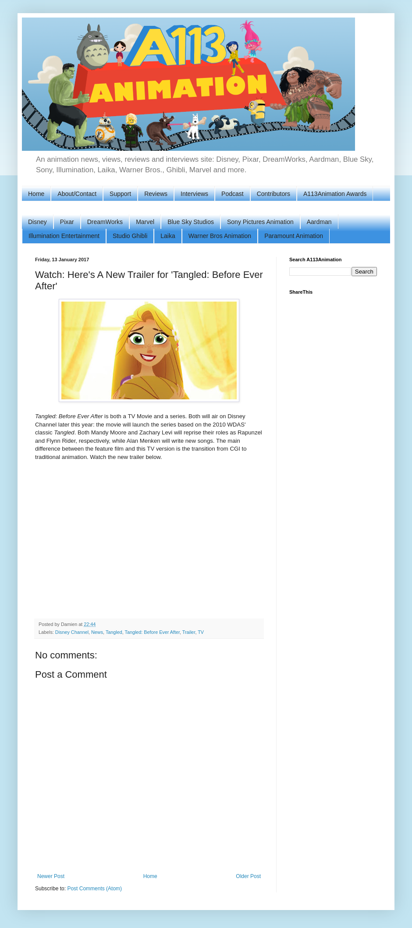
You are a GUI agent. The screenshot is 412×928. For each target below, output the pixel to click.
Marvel (145, 221)
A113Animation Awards (335, 193)
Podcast (232, 193)
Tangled (114, 632)
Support (120, 193)
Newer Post (50, 876)
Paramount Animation (293, 235)
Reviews (155, 193)
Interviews (194, 193)
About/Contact (76, 193)
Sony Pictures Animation (260, 221)
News (97, 632)
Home (36, 193)
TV (201, 632)
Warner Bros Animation (219, 235)
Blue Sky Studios (190, 221)
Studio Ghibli (130, 235)
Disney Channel (72, 632)
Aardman (319, 221)
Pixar (67, 221)
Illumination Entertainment (63, 235)
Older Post (248, 876)
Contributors (273, 193)
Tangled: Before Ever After (152, 632)
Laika (167, 235)
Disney (37, 221)
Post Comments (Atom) (94, 888)
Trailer (188, 632)
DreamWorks (105, 221)
